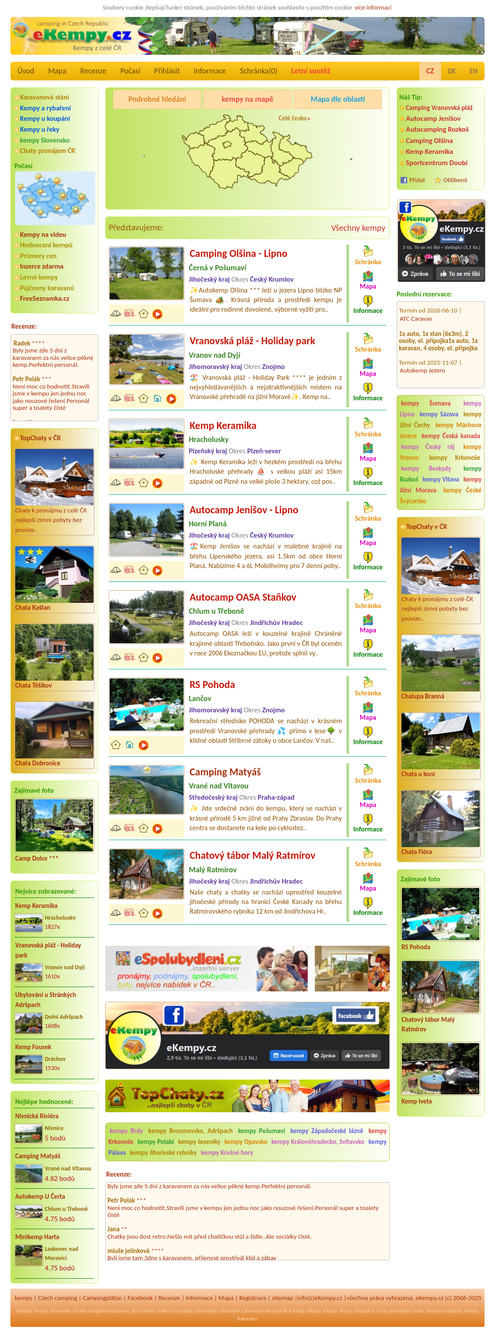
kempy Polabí (155, 1142)
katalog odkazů (305, 1311)
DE (452, 71)
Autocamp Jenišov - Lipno (244, 509)
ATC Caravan (416, 307)
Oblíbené (455, 180)
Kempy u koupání (45, 118)
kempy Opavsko (245, 1142)
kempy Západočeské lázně (327, 1131)
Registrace (252, 1298)
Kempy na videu (43, 234)
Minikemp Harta (37, 1237)
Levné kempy (39, 277)
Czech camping (57, 1298)
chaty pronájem (393, 1311)
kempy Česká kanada (451, 436)
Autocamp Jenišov (433, 118)
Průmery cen (38, 256)
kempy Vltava (440, 479)
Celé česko (292, 118)
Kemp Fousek (33, 1047)
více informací (373, 7)
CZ (430, 71)
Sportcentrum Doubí (437, 162)
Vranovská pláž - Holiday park (48, 950)
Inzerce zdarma (42, 266)
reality (163, 1311)
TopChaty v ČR (40, 438)
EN (474, 71)
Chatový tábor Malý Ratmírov (428, 1025)
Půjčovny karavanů (47, 288)
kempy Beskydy (426, 468)
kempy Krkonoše (454, 458)
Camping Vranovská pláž (439, 107)
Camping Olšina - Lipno (239, 253)
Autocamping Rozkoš (437, 129)
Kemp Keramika (36, 906)
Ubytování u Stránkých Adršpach (45, 1000)
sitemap (282, 1298)
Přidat (417, 180)
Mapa (57, 71)
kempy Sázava (439, 414)
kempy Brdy (126, 1131)
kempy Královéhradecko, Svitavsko (318, 1142)
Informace (210, 71)
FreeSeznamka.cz (44, 298)
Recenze (93, 71)
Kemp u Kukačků (344, 121)
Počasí (130, 71)
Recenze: (24, 326)
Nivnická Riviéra (36, 1116)
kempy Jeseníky (199, 1142)
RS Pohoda (415, 947)
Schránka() (259, 71)
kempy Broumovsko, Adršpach (190, 1131)
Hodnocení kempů (46, 245)
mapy (345, 1311)
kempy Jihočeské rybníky (163, 1153)
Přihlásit (167, 71)
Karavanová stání (44, 97)
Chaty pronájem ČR (47, 150)
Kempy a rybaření (45, 108)
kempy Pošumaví (261, 1131)
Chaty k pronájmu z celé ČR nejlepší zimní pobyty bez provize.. (54, 491)
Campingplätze (102, 1298)
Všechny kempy (358, 228)
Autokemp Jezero (422, 358)
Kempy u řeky (39, 129)
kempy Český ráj (428, 447)
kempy (23, 1298)
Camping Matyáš (37, 1156)
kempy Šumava (426, 403)
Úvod (25, 71)
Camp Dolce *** (37, 858)
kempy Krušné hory (227, 1153)
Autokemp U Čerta (40, 1196)
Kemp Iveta (416, 1101)
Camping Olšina (429, 140)
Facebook (140, 1298)
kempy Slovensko (45, 140)
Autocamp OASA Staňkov (243, 597)
